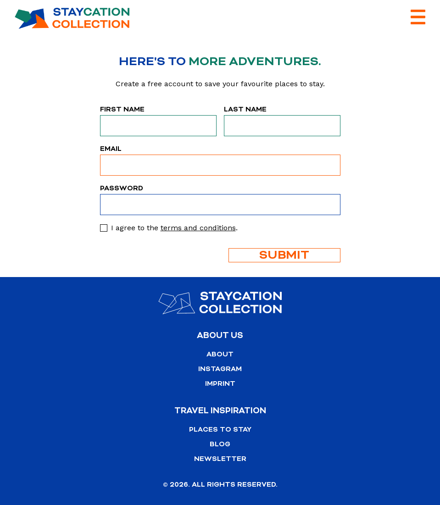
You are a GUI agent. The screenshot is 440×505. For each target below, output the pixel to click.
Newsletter (220, 459)
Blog (220, 444)
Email (111, 148)
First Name (122, 109)
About (220, 354)
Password (121, 188)
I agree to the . (174, 227)
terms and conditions (198, 227)
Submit (284, 255)
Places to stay (220, 429)
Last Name (245, 109)
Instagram (220, 369)
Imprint (220, 383)
